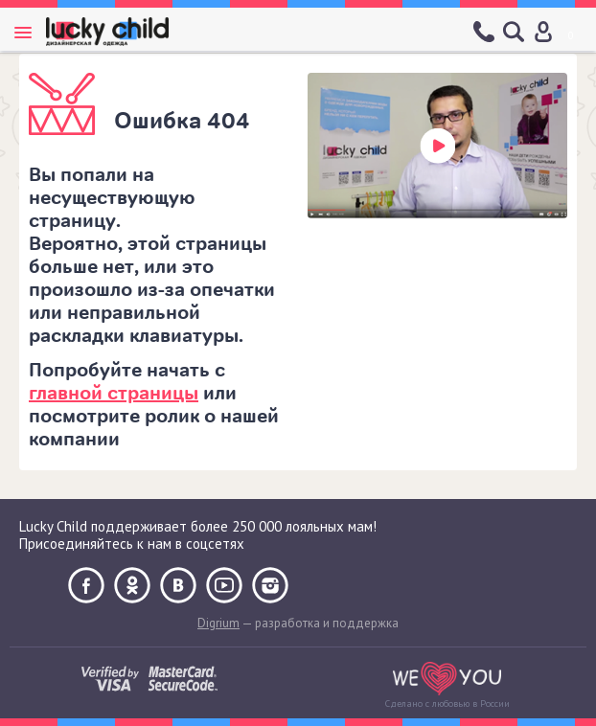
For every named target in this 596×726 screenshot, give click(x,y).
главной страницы (113, 393)
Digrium (218, 623)
